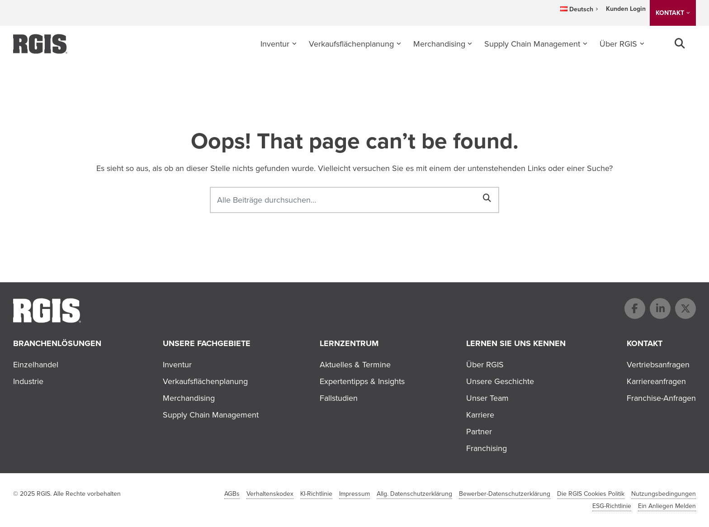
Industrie (28, 381)
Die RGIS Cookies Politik (590, 494)
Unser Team (487, 398)
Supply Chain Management (532, 44)
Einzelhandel (35, 364)
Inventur (274, 44)
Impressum (354, 494)
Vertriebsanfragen (658, 364)
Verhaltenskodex (269, 494)
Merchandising (439, 44)
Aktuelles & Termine (355, 364)
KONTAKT (670, 13)
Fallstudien (339, 398)
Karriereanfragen (656, 381)
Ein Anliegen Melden (667, 506)
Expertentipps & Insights (362, 381)
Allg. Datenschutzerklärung (414, 494)
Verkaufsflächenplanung (351, 44)
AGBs (232, 494)
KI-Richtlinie (316, 494)
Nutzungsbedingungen (663, 494)
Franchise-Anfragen (661, 398)
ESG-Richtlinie (611, 506)
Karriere (480, 415)
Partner (479, 431)
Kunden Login (626, 9)
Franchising (486, 448)
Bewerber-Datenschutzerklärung (504, 494)
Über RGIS (618, 44)
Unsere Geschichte (500, 381)
